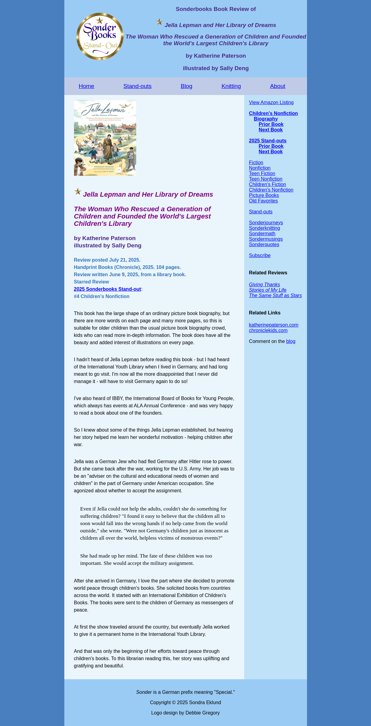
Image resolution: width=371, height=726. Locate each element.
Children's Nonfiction (273, 113)
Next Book (271, 129)
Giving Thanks (264, 284)
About (277, 86)
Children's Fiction (267, 184)
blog (290, 341)
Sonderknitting (264, 228)
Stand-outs (137, 86)
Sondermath (262, 233)
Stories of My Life (268, 290)
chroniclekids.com (268, 330)
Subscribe (260, 255)
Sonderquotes (264, 244)
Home (86, 86)
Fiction (256, 162)
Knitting (231, 86)
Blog (186, 86)
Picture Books (264, 195)
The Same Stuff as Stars (275, 295)
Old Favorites (263, 200)
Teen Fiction (262, 173)
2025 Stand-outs (268, 140)
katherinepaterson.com (273, 324)
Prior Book (271, 124)
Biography (266, 118)
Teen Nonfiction (265, 179)
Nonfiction (260, 168)
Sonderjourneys (266, 222)
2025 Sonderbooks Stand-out (107, 289)
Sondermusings (266, 239)
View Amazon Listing (271, 102)
